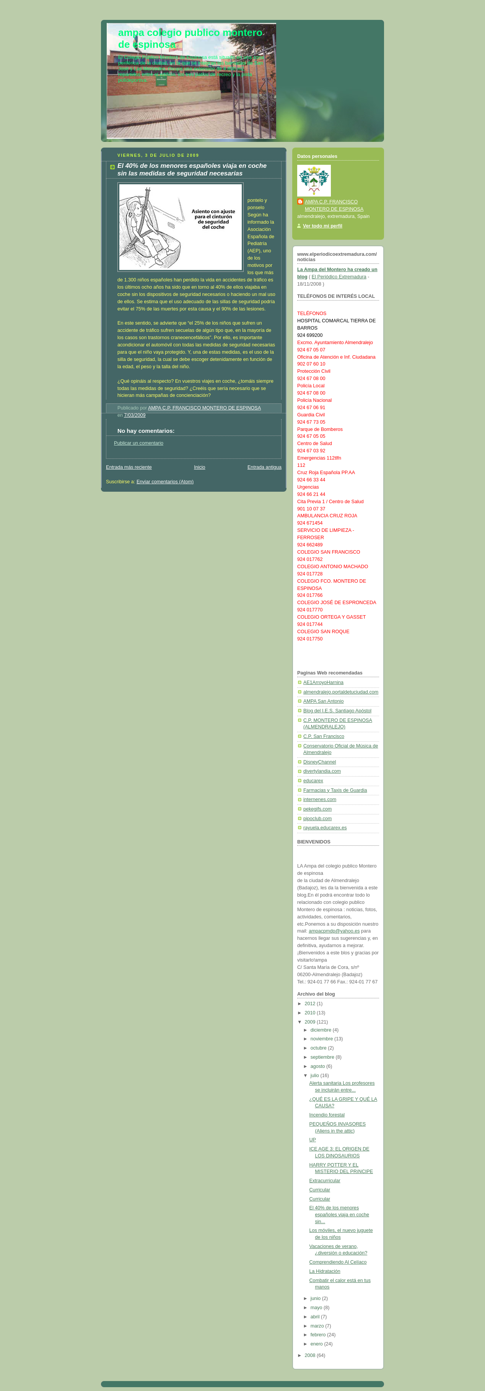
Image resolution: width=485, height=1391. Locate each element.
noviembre (322, 1039)
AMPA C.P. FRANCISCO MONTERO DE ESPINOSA (334, 205)
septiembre (323, 1057)
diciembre (322, 1030)
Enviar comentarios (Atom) (165, 481)
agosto (318, 1066)
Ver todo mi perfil (322, 226)
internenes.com (319, 799)
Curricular (319, 1190)
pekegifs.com (317, 809)
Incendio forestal (327, 1115)
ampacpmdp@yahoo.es (334, 931)
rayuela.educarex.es (325, 827)
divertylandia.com (322, 771)
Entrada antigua (264, 467)
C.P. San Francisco (323, 736)
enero (317, 1344)
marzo (318, 1326)
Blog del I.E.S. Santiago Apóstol (337, 710)
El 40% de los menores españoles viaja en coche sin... (339, 1214)
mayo (317, 1307)
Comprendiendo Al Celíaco (338, 1262)
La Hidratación (324, 1271)
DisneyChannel (319, 762)
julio (316, 1075)
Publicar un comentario (138, 443)
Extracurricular (324, 1180)
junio (316, 1298)
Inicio (199, 467)
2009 (311, 1022)
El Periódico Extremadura (339, 277)
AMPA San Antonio (323, 701)
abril (316, 1317)
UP (312, 1139)
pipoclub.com (317, 818)
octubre (319, 1048)
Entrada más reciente (129, 467)
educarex (313, 780)
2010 (311, 1013)
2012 (311, 1003)
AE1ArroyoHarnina (323, 682)
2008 (311, 1355)
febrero (319, 1334)
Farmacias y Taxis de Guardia (335, 790)
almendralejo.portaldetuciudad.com (340, 692)
